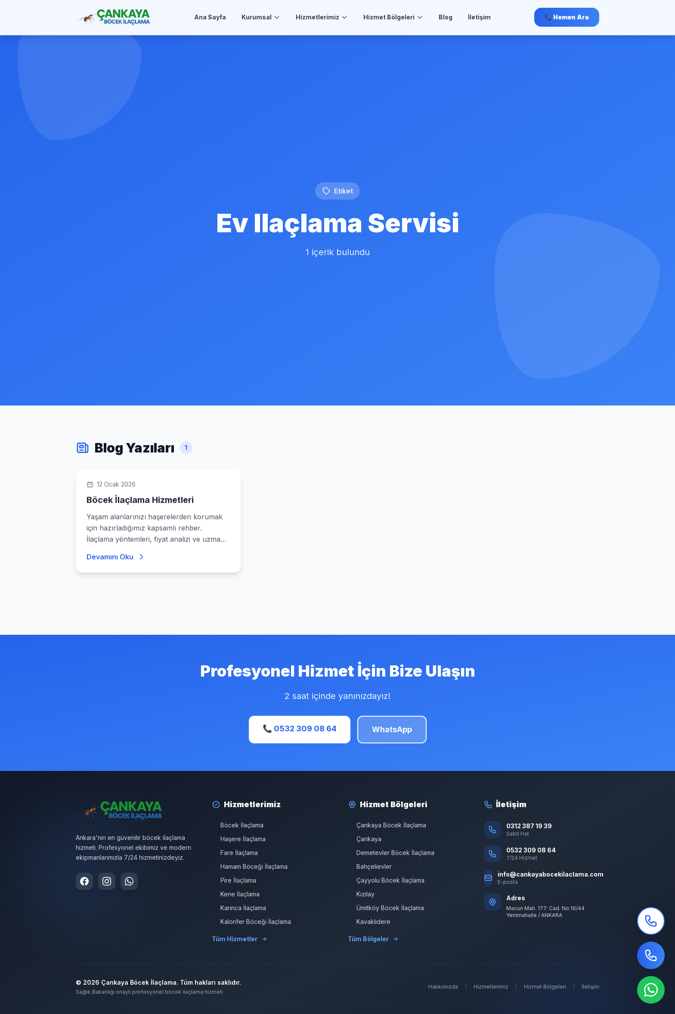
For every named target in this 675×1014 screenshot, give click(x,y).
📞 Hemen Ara (567, 17)
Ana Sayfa (210, 17)
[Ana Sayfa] (113, 17)
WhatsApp (392, 729)
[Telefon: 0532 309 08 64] (541, 853)
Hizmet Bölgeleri (393, 17)
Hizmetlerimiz (322, 17)
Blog (445, 17)
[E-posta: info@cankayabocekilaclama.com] (541, 877)
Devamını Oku (116, 556)
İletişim (479, 17)
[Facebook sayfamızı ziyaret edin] (84, 881)
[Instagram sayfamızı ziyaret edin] (106, 881)
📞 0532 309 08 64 (300, 728)
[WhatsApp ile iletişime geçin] (129, 881)
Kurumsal (261, 17)
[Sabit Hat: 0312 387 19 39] (541, 829)
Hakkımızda (443, 986)
